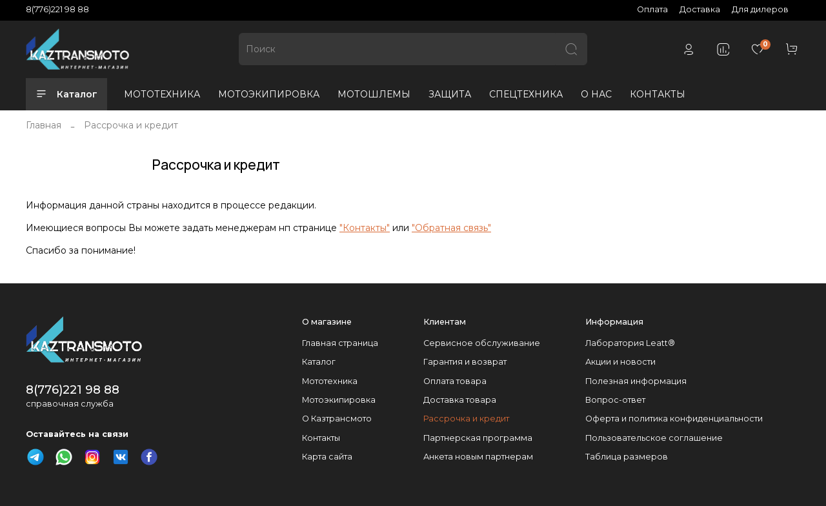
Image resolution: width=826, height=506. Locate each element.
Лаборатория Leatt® (630, 343)
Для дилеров (760, 9)
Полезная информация (636, 381)
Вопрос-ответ (615, 400)
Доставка (700, 9)
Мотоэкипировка (339, 400)
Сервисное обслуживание (481, 343)
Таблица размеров (626, 456)
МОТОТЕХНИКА (162, 94)
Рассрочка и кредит (466, 418)
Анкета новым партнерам (478, 456)
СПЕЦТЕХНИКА (526, 94)
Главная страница (340, 343)
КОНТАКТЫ (657, 94)
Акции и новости (620, 362)
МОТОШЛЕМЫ (373, 94)
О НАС (596, 94)
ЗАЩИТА (449, 94)
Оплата (652, 9)
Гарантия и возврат (465, 362)
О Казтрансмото (337, 418)
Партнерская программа (477, 438)
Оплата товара (455, 381)
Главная (43, 125)
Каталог (66, 94)
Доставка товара (459, 400)
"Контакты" (364, 228)
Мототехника (330, 381)
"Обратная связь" (451, 228)
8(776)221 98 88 (57, 9)
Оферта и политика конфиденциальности (674, 418)
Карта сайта (327, 456)
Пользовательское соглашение (654, 438)
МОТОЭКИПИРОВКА (268, 94)
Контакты (321, 438)
